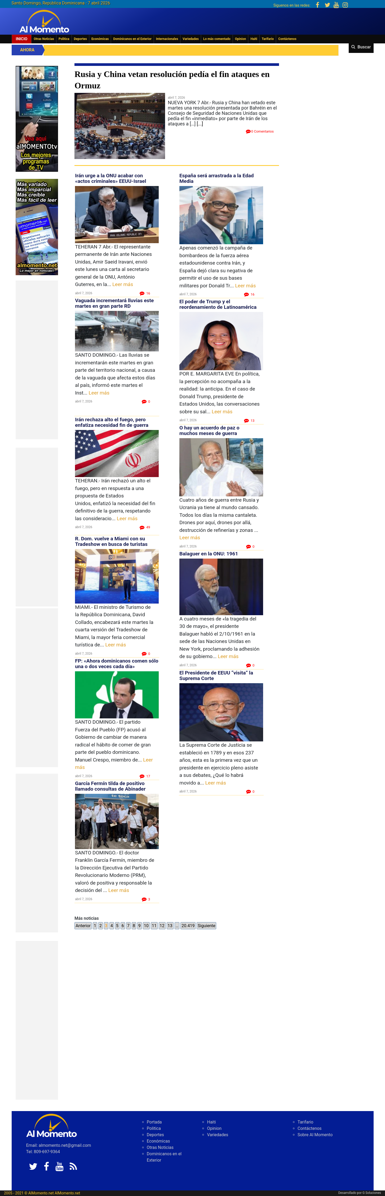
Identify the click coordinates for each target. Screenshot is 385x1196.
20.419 (188, 925)
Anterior (83, 925)
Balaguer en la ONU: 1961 (208, 554)
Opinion (240, 39)
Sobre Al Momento (315, 1134)
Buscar (364, 46)
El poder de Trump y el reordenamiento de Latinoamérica (218, 304)
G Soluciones (371, 1193)
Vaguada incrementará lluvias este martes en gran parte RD (114, 303)
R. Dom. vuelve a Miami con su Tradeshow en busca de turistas (111, 541)
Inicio (22, 39)
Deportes (80, 39)
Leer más (122, 284)
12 (162, 925)
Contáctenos (287, 39)
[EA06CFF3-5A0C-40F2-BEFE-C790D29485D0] (37, 118)
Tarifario (268, 39)
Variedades (191, 39)
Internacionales (167, 39)
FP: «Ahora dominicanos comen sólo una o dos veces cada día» (116, 663)
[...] (200, 123)
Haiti (253, 39)
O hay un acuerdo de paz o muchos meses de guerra (209, 430)
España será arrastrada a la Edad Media (216, 178)
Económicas (100, 39)
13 (170, 925)
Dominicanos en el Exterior (132, 39)
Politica (64, 39)
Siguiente (206, 925)
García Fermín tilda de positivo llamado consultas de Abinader (110, 786)
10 (146, 925)
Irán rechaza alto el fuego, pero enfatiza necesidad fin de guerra (111, 422)
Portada (154, 1122)
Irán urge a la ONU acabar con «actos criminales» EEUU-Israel (110, 178)
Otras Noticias (44, 39)
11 (154, 925)
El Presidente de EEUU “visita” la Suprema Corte (216, 675)
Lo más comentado (217, 39)
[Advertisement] (37, 359)
